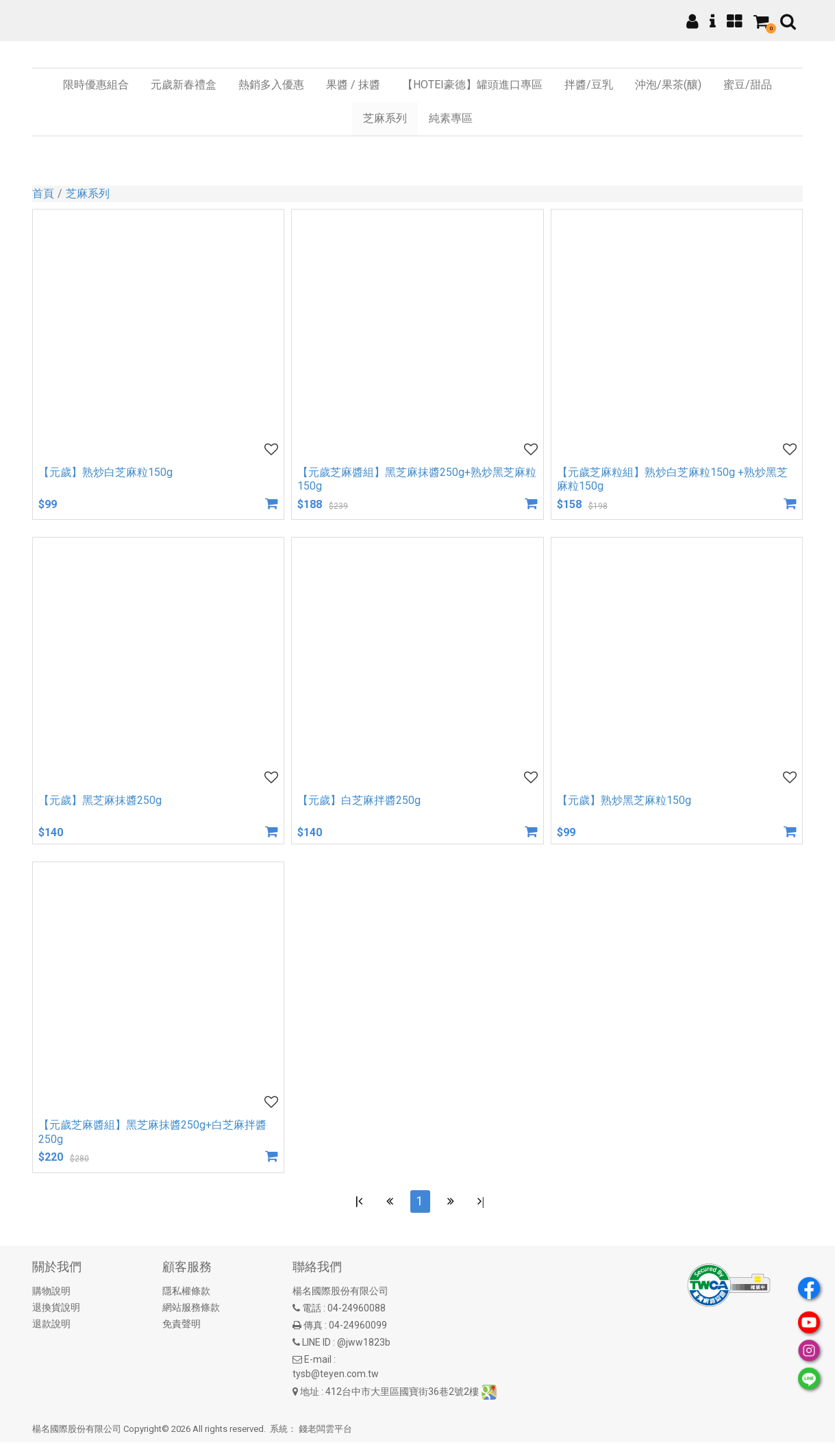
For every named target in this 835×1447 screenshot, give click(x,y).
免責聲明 (181, 1328)
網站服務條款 (191, 1312)
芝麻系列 (88, 193)
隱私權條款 (186, 1295)
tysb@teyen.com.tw (335, 1378)
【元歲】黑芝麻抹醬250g (100, 800)
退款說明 (51, 1328)
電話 (311, 1312)
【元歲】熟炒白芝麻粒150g (105, 472)
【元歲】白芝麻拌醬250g (359, 800)
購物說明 (51, 1295)
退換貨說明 (56, 1312)
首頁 (43, 193)
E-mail (318, 1364)
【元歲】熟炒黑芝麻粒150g (624, 800)
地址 (309, 1395)
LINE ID (316, 1347)
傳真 (313, 1329)
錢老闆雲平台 (325, 1434)
